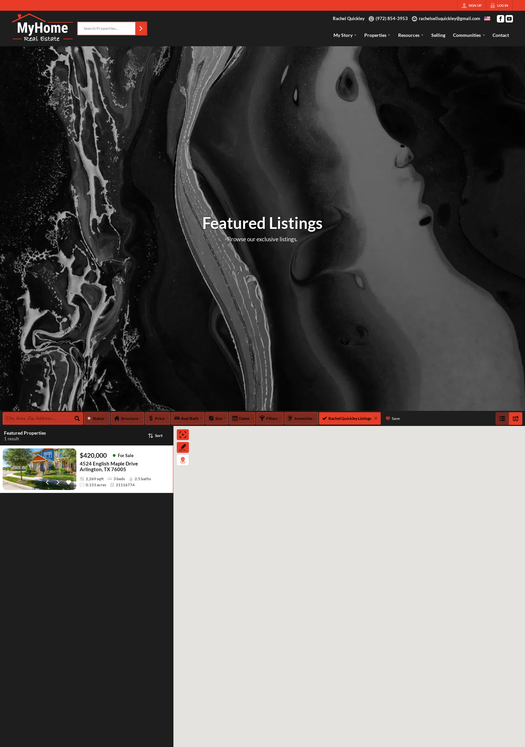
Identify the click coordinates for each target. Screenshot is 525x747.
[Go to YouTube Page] (509, 18)
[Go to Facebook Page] (500, 18)
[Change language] (487, 18)
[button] (141, 28)
